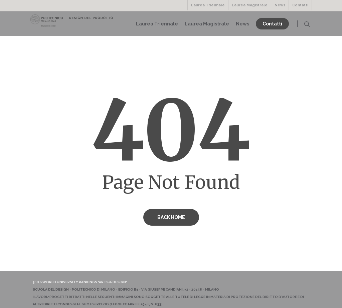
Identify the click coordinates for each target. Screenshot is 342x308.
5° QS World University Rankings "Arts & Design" (80, 282)
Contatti (300, 5)
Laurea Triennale (208, 5)
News (280, 5)
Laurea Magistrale (250, 5)
